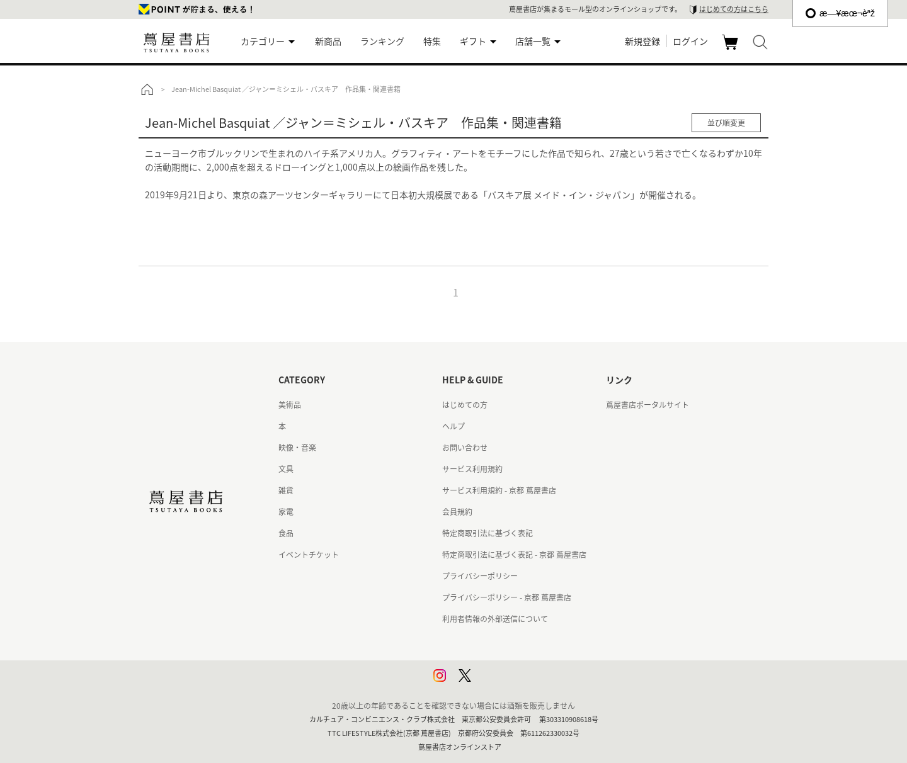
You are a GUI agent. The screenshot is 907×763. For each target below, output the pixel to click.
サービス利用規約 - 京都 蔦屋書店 (499, 490)
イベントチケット (308, 554)
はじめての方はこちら (733, 9)
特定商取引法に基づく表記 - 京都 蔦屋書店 (514, 554)
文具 (286, 469)
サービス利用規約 (472, 469)
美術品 (289, 404)
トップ (147, 89)
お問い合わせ (465, 447)
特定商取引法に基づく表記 (487, 533)
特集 (432, 41)
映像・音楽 (297, 447)
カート (732, 49)
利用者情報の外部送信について (495, 619)
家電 (286, 511)
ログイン (690, 41)
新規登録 (642, 41)
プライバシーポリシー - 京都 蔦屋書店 (506, 597)
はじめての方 (465, 404)
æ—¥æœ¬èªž (840, 13)
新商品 (328, 41)
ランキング (382, 41)
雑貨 (286, 490)
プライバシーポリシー (480, 576)
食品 (286, 533)
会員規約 (457, 511)
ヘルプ (453, 426)
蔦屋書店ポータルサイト (647, 404)
